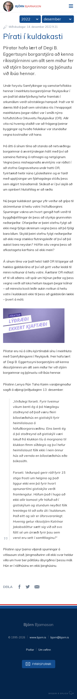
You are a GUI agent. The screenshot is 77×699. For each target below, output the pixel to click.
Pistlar (30, 649)
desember (52, 19)
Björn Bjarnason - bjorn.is (25, 6)
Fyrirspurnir (41, 664)
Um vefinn (44, 649)
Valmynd (71, 6)
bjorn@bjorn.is (60, 637)
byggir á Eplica (61, 693)
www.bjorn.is (38, 637)
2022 (25, 19)
